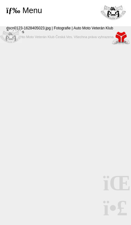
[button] (24, 10)
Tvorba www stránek (121, 38)
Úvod (113, 12)
